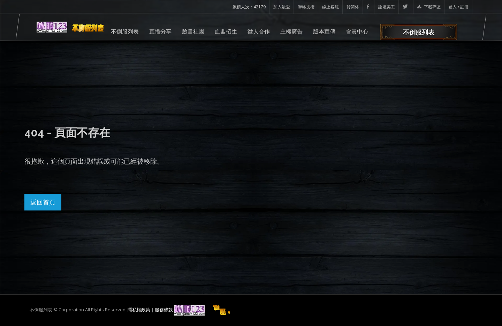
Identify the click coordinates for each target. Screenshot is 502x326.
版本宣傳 (324, 31)
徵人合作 (259, 31)
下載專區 (429, 7)
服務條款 (164, 309)
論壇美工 (386, 7)
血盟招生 (226, 31)
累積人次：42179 (249, 7)
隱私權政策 (139, 309)
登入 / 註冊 (458, 7)
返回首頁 (42, 202)
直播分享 (160, 31)
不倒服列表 (125, 31)
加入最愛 (281, 7)
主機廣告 (291, 31)
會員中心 (357, 31)
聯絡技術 (306, 7)
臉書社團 (193, 31)
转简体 (353, 7)
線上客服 (330, 7)
